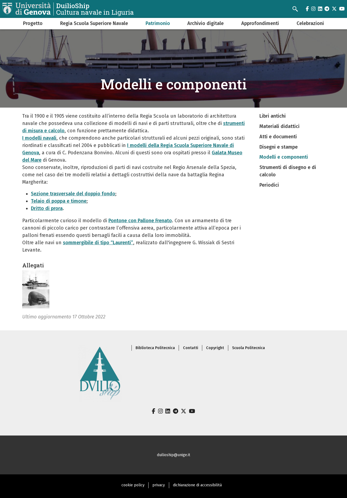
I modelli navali (39, 138)
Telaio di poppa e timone (58, 201)
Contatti (190, 348)
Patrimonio (158, 23)
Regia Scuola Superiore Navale (94, 23)
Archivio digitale (205, 23)
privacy (158, 485)
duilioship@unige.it (173, 455)
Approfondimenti (260, 23)
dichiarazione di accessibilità (197, 485)
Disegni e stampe (278, 147)
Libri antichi (272, 116)
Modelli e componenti (283, 157)
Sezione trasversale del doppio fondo (73, 194)
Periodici (269, 185)
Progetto (33, 23)
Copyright (215, 348)
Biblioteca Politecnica (155, 348)
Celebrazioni (310, 23)
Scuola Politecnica (248, 348)
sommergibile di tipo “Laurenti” (98, 243)
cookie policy (132, 485)
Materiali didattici (279, 126)
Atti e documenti (278, 137)
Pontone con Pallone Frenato (140, 221)
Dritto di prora (47, 208)
